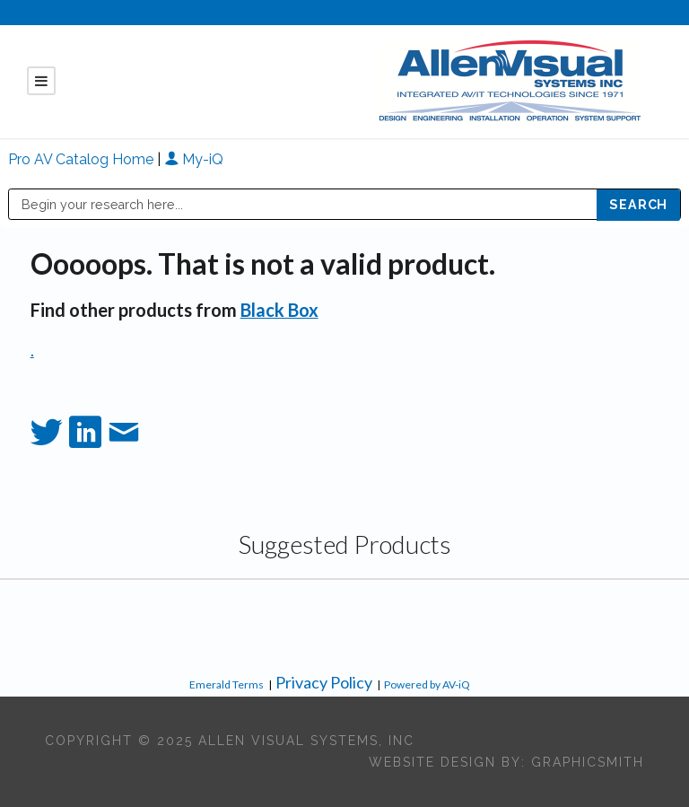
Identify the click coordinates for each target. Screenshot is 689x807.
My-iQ (193, 159)
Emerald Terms (226, 684)
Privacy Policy (323, 682)
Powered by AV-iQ (427, 684)
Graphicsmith (587, 762)
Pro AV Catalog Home (82, 159)
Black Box (279, 309)
